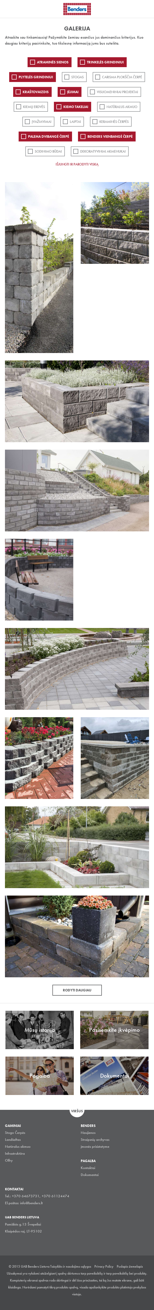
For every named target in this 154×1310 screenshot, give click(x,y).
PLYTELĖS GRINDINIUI (36, 77)
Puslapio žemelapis (130, 1266)
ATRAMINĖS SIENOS (53, 62)
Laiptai (75, 121)
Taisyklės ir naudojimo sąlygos (70, 1266)
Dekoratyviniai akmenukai (103, 151)
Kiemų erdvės (34, 107)
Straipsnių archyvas (95, 1139)
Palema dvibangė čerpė (48, 136)
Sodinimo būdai (48, 151)
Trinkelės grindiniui (105, 62)
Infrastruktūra (15, 1153)
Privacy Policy (104, 1266)
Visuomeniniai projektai (117, 92)
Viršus (77, 1111)
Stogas (77, 77)
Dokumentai (90, 1174)
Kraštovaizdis (36, 92)
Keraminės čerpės (114, 121)
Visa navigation (10, 9)
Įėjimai (72, 92)
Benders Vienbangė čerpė (110, 136)
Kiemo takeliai (75, 107)
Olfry (9, 1160)
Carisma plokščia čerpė (122, 77)
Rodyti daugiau (77, 990)
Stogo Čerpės (15, 1132)
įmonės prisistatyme (95, 1146)
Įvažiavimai (41, 121)
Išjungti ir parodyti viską (77, 164)
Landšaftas (13, 1139)
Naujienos (88, 1132)
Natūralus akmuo (122, 107)
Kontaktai (88, 1167)
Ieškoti (146, 8)
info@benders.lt (31, 1203)
